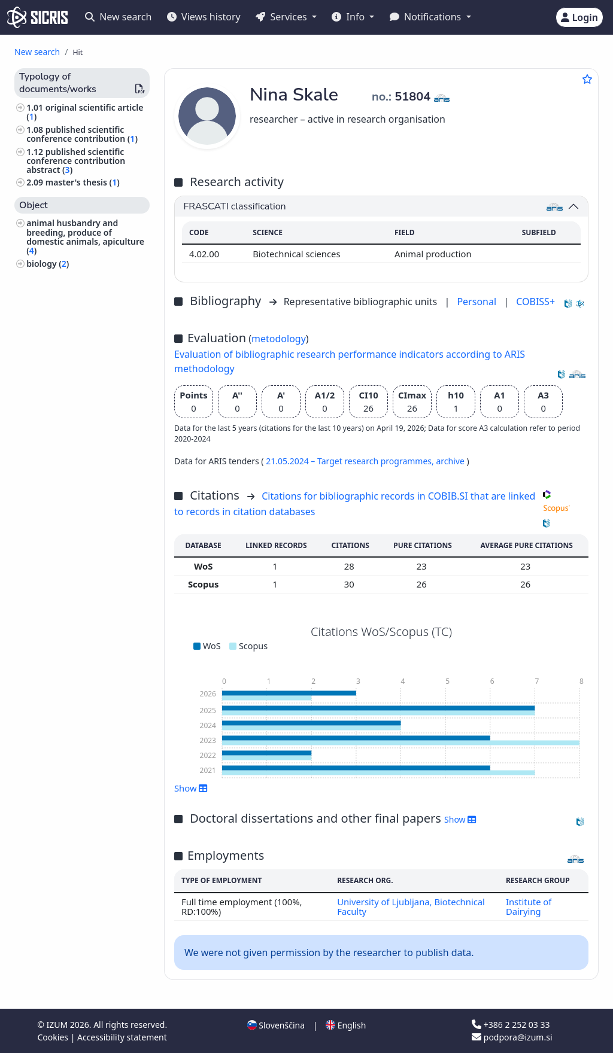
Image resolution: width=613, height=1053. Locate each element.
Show (191, 788)
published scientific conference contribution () (82, 134)
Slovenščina (276, 1025)
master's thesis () (82, 182)
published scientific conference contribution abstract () (75, 160)
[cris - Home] (37, 17)
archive (451, 461)
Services (282, 16)
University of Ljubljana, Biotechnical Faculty (411, 906)
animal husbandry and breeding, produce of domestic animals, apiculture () (85, 236)
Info (349, 16)
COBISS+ (535, 301)
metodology (278, 338)
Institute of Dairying (528, 906)
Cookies (54, 1037)
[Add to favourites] (587, 79)
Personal (478, 301)
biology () (47, 263)
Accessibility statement (122, 1037)
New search (118, 16)
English (346, 1025)
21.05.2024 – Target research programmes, (351, 461)
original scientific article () (84, 112)
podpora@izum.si (512, 1037)
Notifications (427, 16)
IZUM (57, 1024)
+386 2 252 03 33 (511, 1024)
